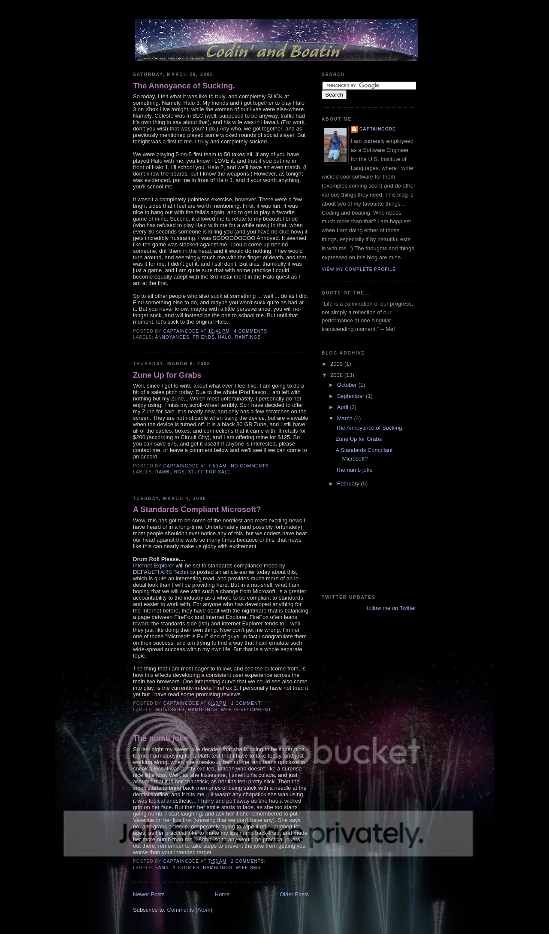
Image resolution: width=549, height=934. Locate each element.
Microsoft (170, 709)
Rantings (248, 337)
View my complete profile (359, 269)
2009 (337, 364)
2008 (337, 375)
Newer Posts (149, 894)
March (345, 418)
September (351, 396)
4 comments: (252, 331)
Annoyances (172, 337)
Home (222, 894)
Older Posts (294, 894)
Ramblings (170, 472)
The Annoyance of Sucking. (184, 86)
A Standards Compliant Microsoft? (197, 509)
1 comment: (247, 703)
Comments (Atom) (189, 910)
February (349, 483)
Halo (225, 337)
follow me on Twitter (391, 608)
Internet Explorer (153, 565)
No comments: (251, 466)
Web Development (246, 709)
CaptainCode (377, 129)
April (343, 407)
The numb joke (160, 738)
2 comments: (249, 861)
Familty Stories (177, 867)
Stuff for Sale (209, 472)
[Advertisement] (360, 543)
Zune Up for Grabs (167, 375)
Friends (204, 337)
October (348, 385)
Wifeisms (248, 867)
